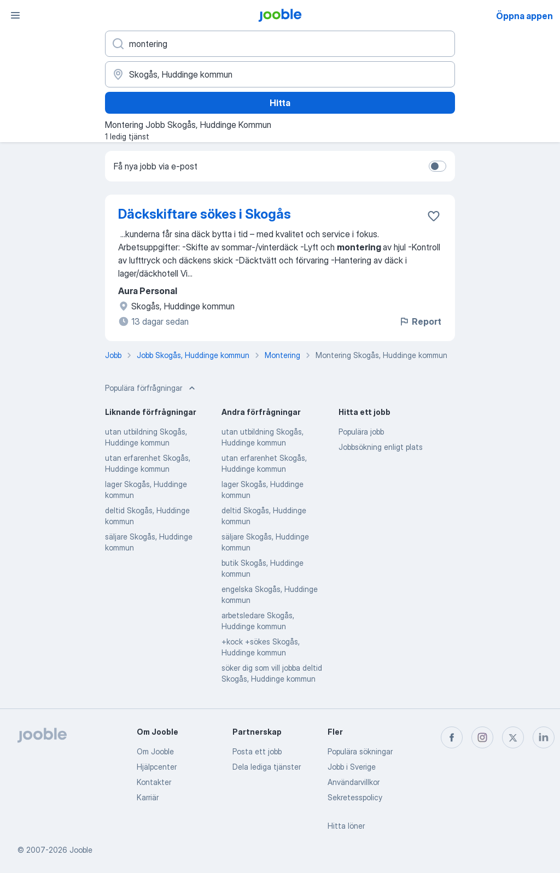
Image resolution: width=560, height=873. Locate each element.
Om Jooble (155, 751)
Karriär (148, 797)
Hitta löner (346, 825)
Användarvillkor (354, 782)
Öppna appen (524, 15)
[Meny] (15, 15)
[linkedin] (544, 737)
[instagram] (482, 737)
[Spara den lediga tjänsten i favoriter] (433, 215)
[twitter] (513, 737)
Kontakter (154, 782)
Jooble (80, 849)
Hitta (280, 102)
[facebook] (452, 737)
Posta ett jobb (257, 751)
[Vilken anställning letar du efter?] (280, 44)
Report (420, 321)
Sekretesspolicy (355, 797)
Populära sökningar (360, 751)
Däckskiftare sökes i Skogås (204, 214)
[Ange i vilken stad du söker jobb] (280, 74)
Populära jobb (361, 431)
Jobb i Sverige (352, 766)
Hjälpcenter (157, 766)
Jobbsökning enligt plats (381, 447)
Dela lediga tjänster (266, 766)
